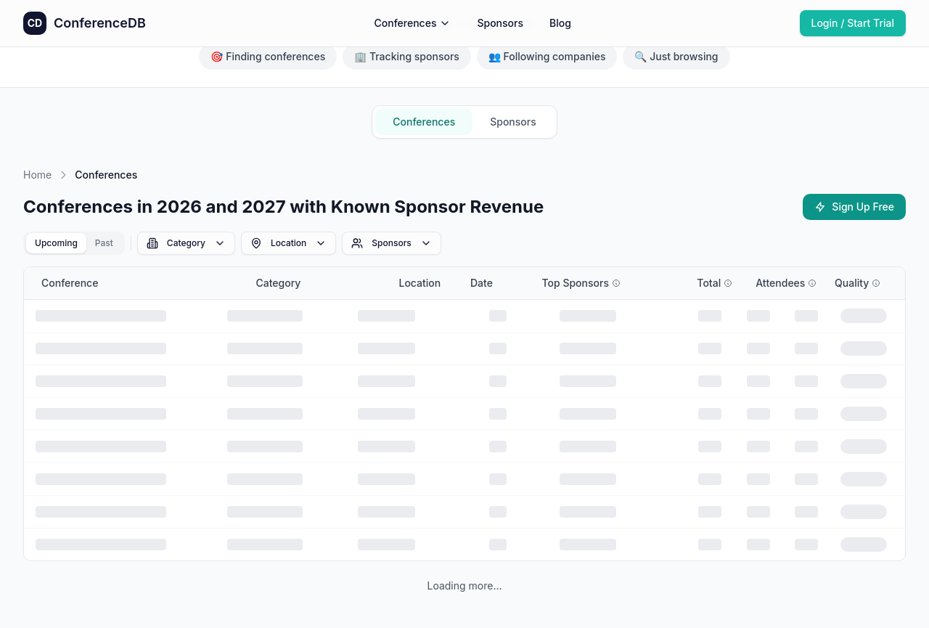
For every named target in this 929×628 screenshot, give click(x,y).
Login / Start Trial (853, 23)
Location (288, 243)
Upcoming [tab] (56, 242)
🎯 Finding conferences (267, 56)
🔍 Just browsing (676, 56)
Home (37, 174)
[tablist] (74, 243)
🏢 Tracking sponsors (406, 56)
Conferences (413, 23)
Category (186, 243)
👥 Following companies (547, 56)
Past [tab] (104, 242)
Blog (560, 23)
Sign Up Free (854, 206)
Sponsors (500, 23)
